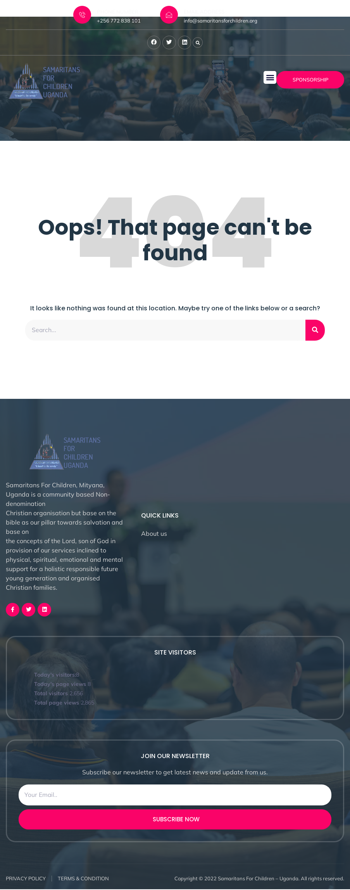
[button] (270, 77)
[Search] (315, 330)
